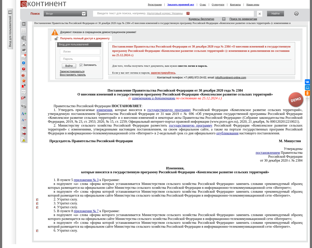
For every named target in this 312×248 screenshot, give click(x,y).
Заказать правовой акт (180, 4)
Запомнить (90, 65)
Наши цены (252, 4)
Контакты (235, 4)
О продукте (218, 4)
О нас (203, 4)
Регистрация (155, 4)
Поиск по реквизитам (243, 19)
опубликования (227, 133)
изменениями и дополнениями (153, 98)
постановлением (268, 152)
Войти (69, 65)
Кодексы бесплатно (201, 19)
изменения (104, 110)
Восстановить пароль (73, 74)
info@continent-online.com (230, 77)
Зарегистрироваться (72, 71)
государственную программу (169, 110)
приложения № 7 (86, 211)
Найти (276, 13)
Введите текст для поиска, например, (140, 13)
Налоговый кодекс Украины (165, 13)
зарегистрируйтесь (163, 72)
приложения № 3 (86, 180)
